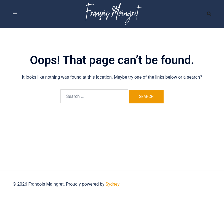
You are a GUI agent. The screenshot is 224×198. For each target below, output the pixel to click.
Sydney (113, 184)
